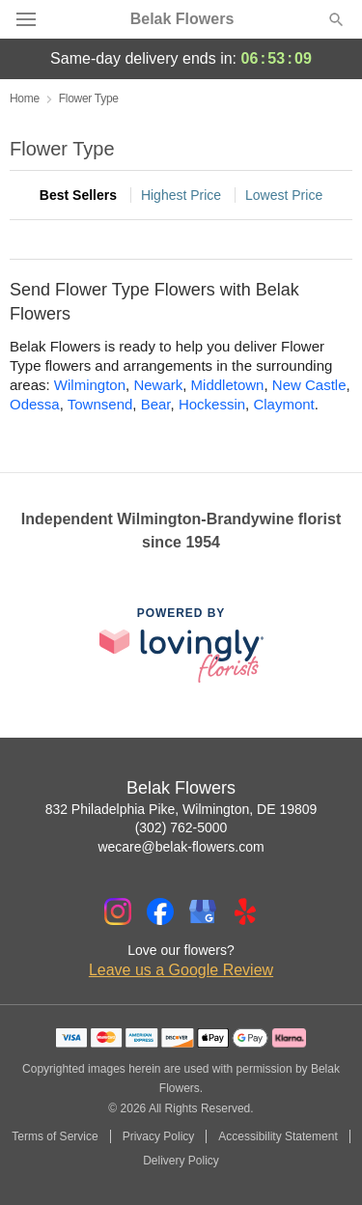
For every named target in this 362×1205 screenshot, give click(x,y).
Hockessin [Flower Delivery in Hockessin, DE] (212, 404)
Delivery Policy (181, 1160)
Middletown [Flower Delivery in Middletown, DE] (228, 385)
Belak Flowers (182, 19)
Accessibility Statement (277, 1136)
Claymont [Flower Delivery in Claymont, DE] (283, 404)
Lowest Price (283, 195)
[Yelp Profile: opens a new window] (245, 911)
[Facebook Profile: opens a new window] (160, 911)
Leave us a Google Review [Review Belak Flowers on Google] (181, 970)
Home (25, 98)
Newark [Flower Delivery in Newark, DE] (157, 385)
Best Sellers (78, 195)
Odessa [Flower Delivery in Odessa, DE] (35, 404)
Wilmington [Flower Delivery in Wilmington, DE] (89, 385)
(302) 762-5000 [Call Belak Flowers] (181, 827)
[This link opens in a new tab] (181, 644)
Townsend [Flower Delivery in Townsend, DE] (100, 404)
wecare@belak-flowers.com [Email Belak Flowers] (180, 847)
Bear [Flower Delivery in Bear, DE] (156, 404)
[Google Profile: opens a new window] (202, 911)
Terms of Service (54, 1136)
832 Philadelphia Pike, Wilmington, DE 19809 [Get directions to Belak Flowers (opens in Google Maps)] (181, 809)
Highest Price (181, 195)
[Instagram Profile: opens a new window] (117, 911)
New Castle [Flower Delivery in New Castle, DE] (309, 385)
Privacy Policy (159, 1136)
